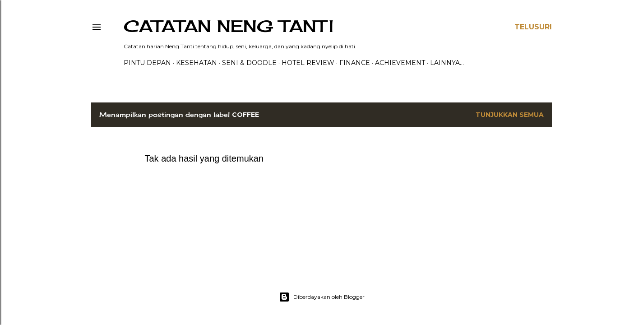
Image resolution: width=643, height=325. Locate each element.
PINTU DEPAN (147, 63)
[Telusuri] (533, 27)
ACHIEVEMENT (400, 63)
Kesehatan (196, 63)
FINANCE (354, 63)
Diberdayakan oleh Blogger (322, 297)
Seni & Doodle (249, 63)
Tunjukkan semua (510, 115)
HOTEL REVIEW (308, 63)
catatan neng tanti (228, 26)
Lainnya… (447, 63)
